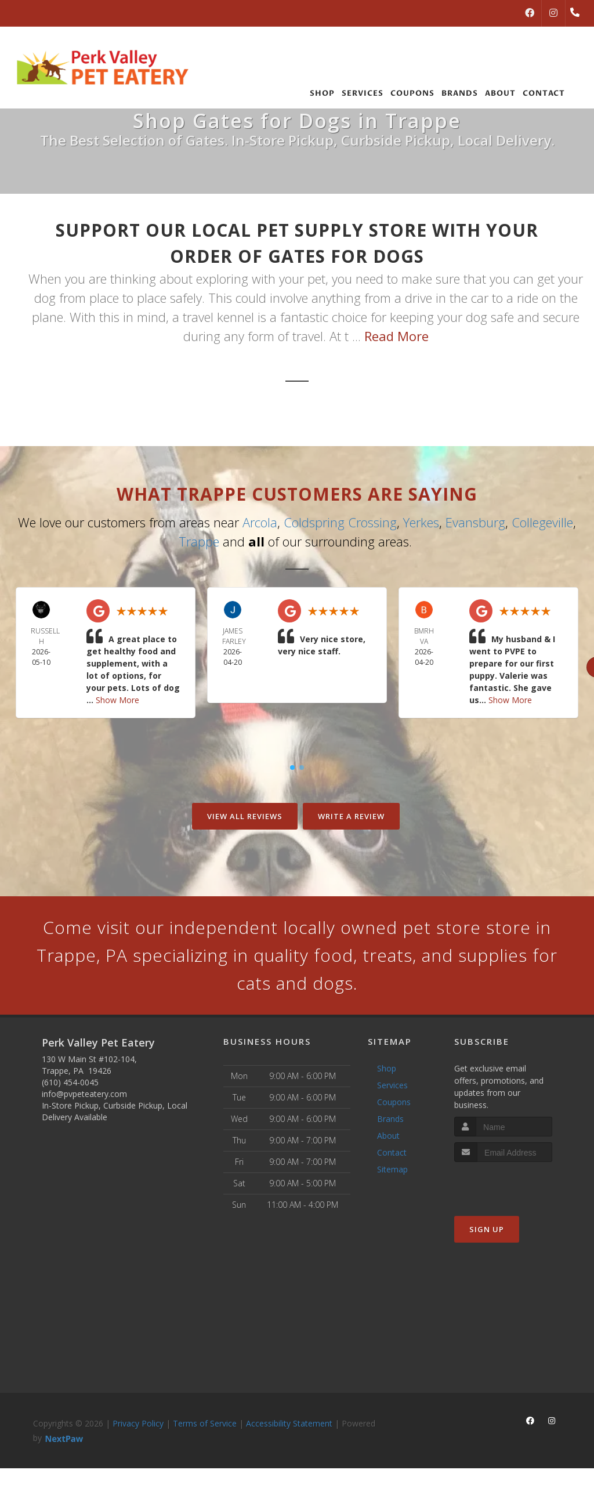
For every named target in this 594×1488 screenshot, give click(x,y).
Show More (117, 699)
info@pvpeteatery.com (84, 1093)
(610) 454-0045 (70, 1082)
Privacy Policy (138, 1423)
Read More (396, 336)
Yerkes (421, 522)
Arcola (259, 522)
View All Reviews (244, 816)
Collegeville (542, 522)
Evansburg (475, 522)
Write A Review (351, 816)
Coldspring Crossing (340, 522)
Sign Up (486, 1229)
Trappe (199, 541)
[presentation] (516, 1184)
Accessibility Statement (289, 1423)
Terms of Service (205, 1423)
